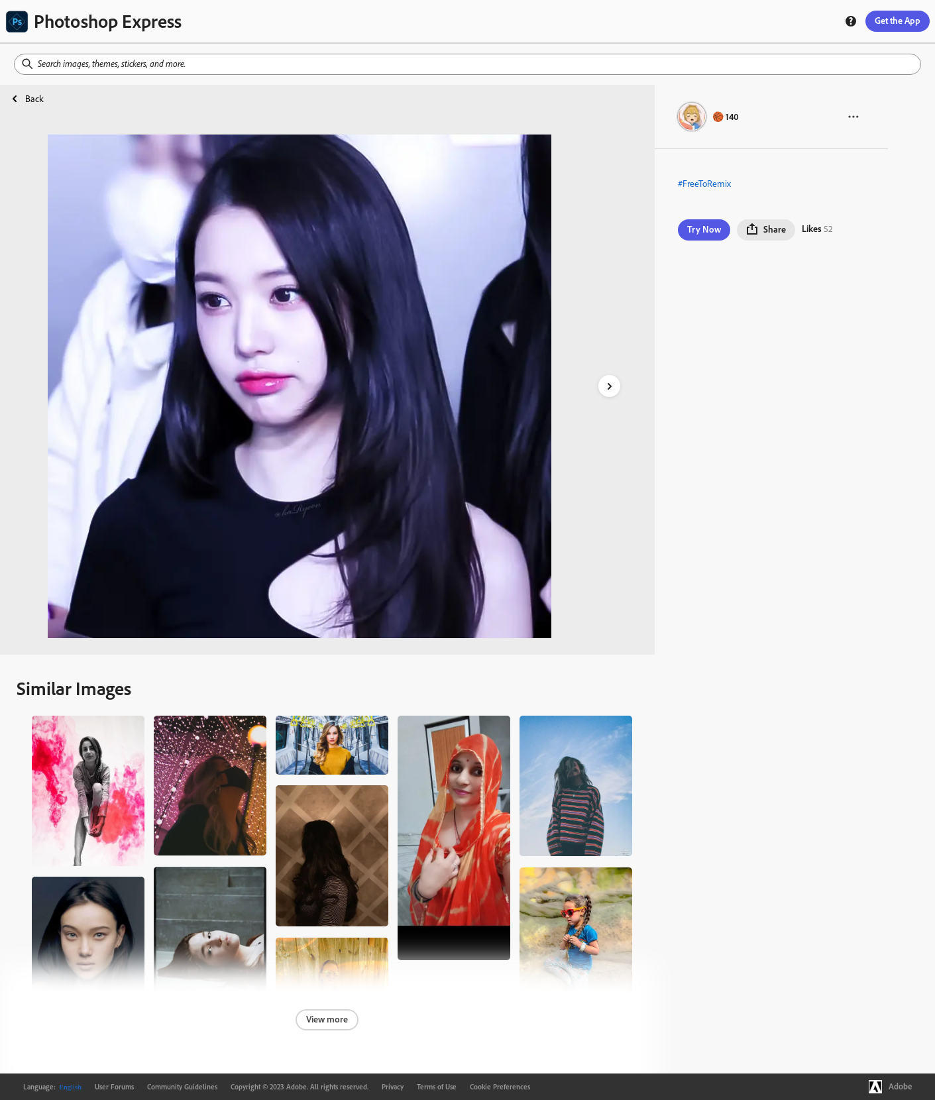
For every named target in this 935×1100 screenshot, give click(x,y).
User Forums (114, 1086)
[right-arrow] (609, 386)
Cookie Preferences (500, 1086)
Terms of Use (437, 1086)
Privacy (393, 1086)
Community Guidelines (182, 1086)
